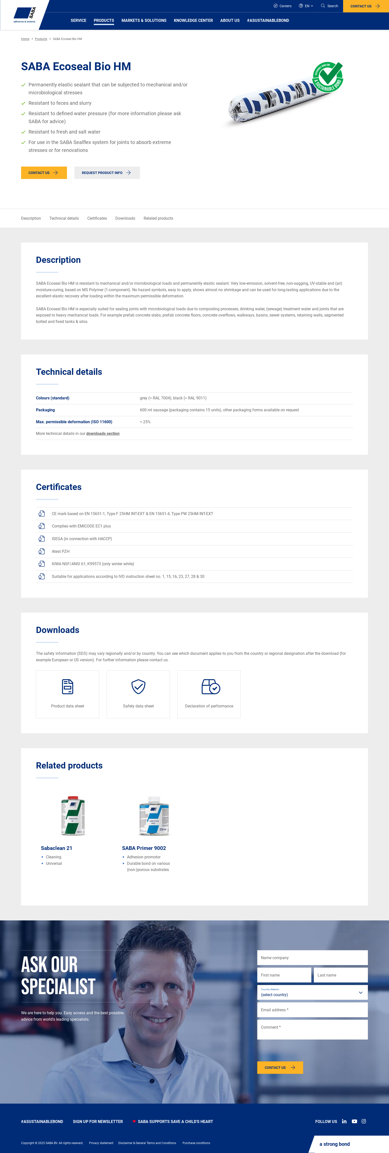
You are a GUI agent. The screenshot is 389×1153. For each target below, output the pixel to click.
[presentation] (295, 1051)
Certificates (97, 218)
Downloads (125, 218)
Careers (283, 6)
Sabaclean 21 (56, 848)
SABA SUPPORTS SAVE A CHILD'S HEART (173, 1121)
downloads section (103, 433)
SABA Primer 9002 (144, 848)
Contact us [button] (361, 6)
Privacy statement (101, 1143)
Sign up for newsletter (98, 1121)
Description (31, 218)
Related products (158, 218)
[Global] (306, 6)
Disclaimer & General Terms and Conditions (147, 1143)
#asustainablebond (42, 1121)
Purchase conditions (196, 1143)
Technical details (64, 218)
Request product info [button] (102, 173)
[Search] (329, 6)
